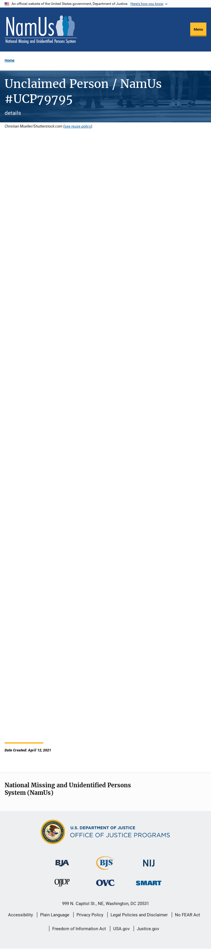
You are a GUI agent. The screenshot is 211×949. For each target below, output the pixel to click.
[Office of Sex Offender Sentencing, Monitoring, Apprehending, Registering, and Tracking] (148, 881)
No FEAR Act (187, 914)
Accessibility (20, 914)
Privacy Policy (89, 914)
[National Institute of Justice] (149, 860)
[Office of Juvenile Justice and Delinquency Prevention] (62, 884)
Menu (198, 29)
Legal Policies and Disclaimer (139, 914)
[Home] (41, 29)
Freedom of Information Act (79, 928)
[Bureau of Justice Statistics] (105, 867)
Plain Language (54, 914)
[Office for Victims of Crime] (105, 882)
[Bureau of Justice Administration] (62, 860)
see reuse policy (77, 126)
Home (9, 60)
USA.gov (121, 928)
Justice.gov (148, 928)
